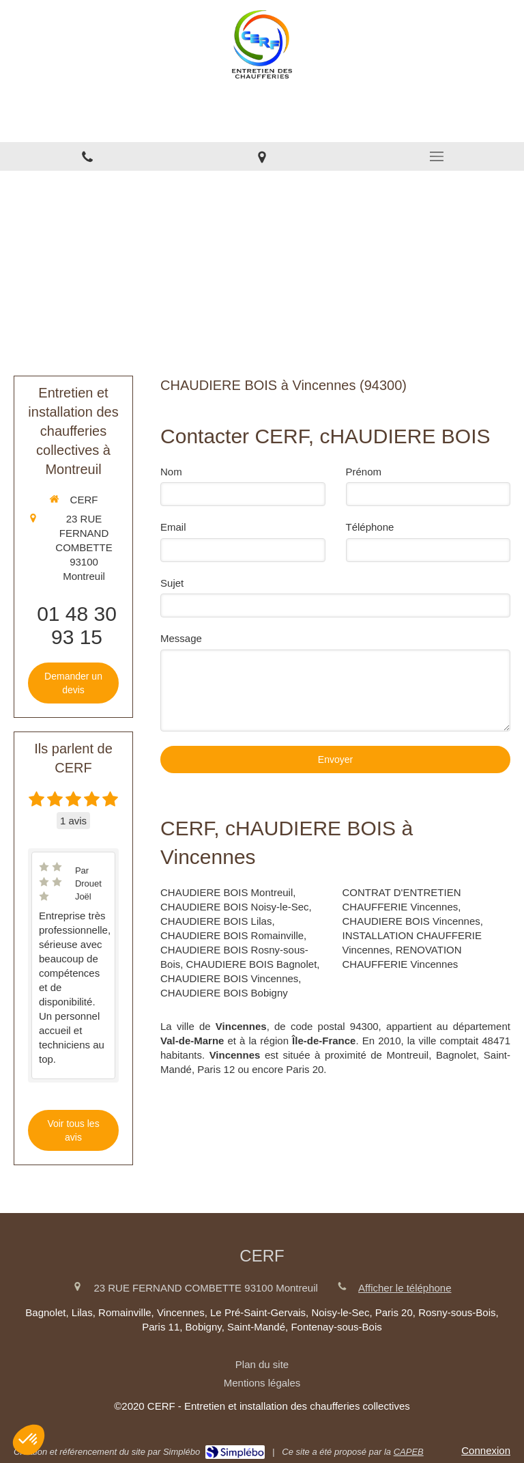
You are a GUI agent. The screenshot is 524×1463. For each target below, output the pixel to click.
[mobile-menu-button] (436, 156)
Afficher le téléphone (405, 1288)
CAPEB (409, 1452)
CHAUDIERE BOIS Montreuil (226, 892)
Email (173, 527)
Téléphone (370, 527)
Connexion (485, 1450)
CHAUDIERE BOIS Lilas (216, 921)
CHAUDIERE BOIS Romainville (232, 935)
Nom (171, 471)
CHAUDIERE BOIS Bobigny (224, 993)
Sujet (172, 583)
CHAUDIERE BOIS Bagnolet (251, 964)
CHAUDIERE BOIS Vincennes (229, 978)
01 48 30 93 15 (77, 625)
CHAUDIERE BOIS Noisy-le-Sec (234, 906)
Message (181, 638)
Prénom (364, 471)
